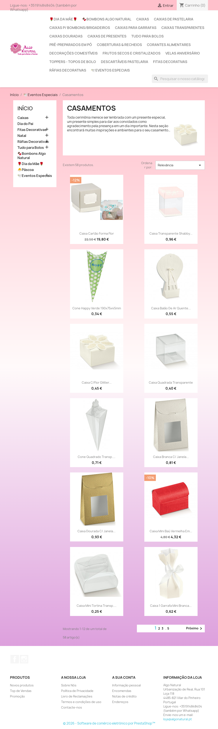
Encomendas (121, 691)
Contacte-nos (71, 707)
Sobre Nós (68, 685)
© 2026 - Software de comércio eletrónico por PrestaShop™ (109, 723)
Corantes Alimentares (169, 44)
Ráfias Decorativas (67, 70)
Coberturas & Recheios (119, 44)
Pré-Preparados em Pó (70, 44)
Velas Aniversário (182, 53)
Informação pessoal (126, 685)
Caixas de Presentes (106, 36)
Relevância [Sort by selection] (180, 165)
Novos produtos (22, 685)
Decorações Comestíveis (73, 53)
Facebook (14, 659)
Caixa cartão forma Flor (96, 233)
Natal (21, 135)
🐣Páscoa (25, 170)
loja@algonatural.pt (177, 719)
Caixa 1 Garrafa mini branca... (171, 606)
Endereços (120, 702)
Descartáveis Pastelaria (124, 61)
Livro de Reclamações (76, 696)
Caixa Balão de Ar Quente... (171, 308)
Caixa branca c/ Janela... (171, 457)
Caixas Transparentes (182, 27)
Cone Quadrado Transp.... (96, 457)
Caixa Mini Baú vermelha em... (171, 531)
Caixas (142, 19)
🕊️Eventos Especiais (110, 70)
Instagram (24, 659)
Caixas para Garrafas (135, 27)
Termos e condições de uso (81, 702)
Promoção (17, 696)
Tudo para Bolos (147, 36)
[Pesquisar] (180, 79)
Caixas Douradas (66, 36)
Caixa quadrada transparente (171, 382)
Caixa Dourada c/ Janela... (96, 531)
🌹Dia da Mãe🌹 (63, 19)
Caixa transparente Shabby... (170, 233)
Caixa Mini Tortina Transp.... (96, 606)
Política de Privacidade (77, 691)
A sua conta (123, 677)
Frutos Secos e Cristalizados (132, 53)
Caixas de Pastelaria (173, 19)
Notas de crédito (124, 696)
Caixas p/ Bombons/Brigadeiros (79, 27)
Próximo (195, 628)
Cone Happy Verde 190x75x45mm (96, 308)
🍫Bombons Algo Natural (106, 19)
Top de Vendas (21, 691)
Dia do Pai (25, 124)
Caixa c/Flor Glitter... (97, 382)
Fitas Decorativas (170, 61)
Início (25, 108)
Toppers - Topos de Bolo (72, 61)
